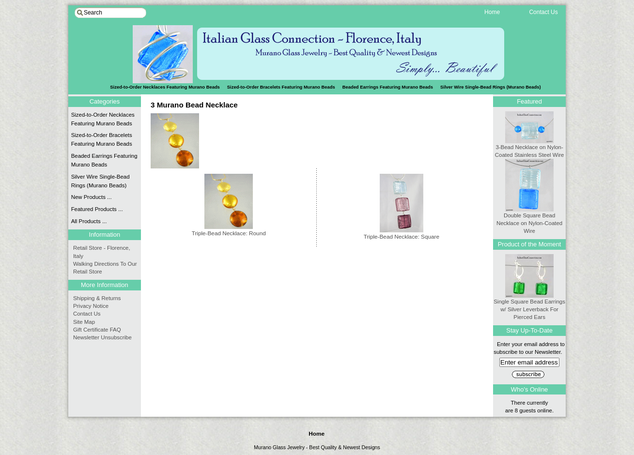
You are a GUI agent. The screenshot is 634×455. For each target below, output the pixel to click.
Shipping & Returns (97, 298)
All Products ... (89, 221)
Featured (529, 101)
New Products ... (91, 197)
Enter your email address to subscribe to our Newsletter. (529, 353)
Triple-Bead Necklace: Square (401, 233)
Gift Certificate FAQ (97, 330)
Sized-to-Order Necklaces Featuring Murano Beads (103, 119)
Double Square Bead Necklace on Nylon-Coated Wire (529, 220)
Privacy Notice (90, 306)
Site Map (84, 322)
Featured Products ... (97, 209)
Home (317, 433)
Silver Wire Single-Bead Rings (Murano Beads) (490, 87)
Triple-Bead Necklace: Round (229, 230)
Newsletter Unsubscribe (102, 337)
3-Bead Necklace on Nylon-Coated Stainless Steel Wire (529, 148)
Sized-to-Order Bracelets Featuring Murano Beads (281, 87)
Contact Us (87, 314)
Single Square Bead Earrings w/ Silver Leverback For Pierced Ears (529, 306)
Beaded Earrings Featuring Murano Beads (387, 87)
